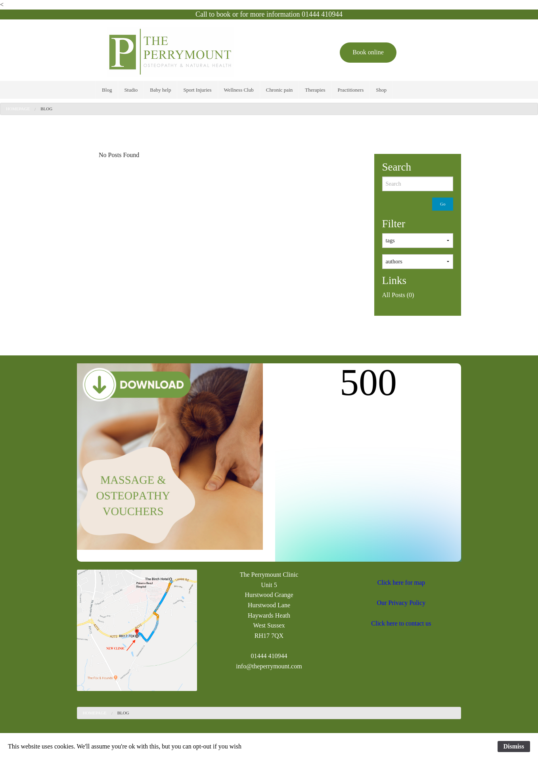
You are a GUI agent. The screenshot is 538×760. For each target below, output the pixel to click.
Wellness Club (239, 90)
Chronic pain (279, 90)
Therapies (315, 90)
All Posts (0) (398, 295)
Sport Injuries (197, 90)
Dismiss (514, 746)
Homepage (18, 108)
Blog (107, 90)
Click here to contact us (401, 623)
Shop (381, 90)
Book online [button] (368, 52)
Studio (131, 90)
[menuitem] (107, 90)
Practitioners (351, 90)
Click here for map (401, 582)
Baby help (160, 90)
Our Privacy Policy (401, 602)
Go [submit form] (442, 204)
